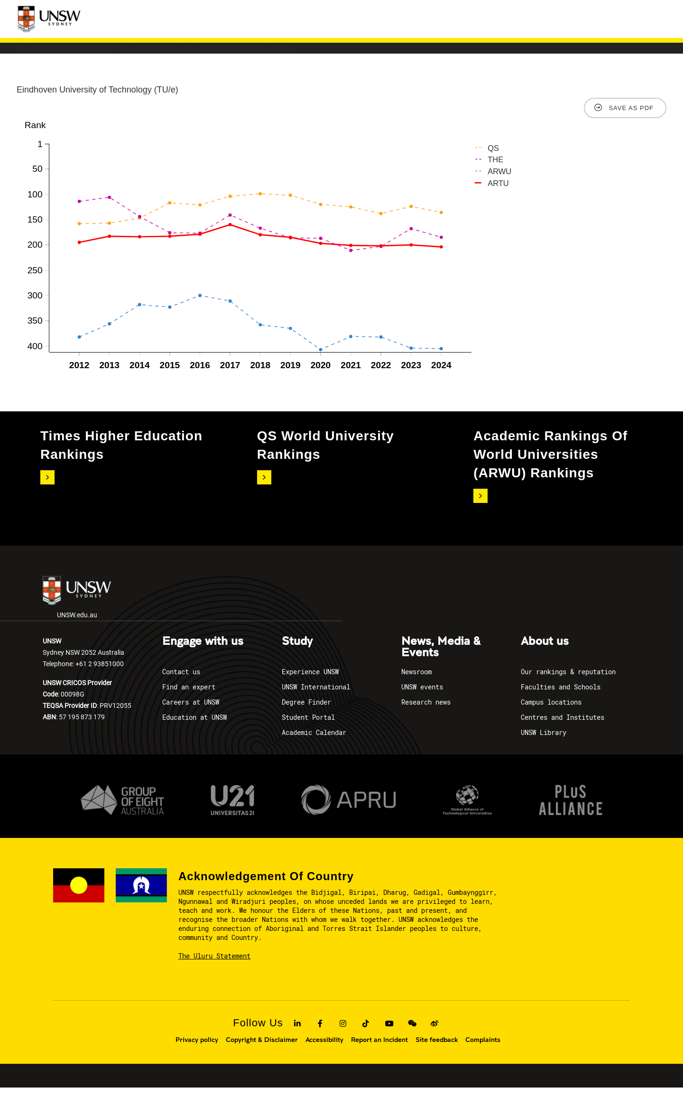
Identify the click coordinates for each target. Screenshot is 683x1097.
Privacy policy (196, 1049)
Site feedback (436, 1049)
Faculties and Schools (560, 696)
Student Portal (308, 726)
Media (373, 52)
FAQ (503, 52)
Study (297, 651)
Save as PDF (631, 117)
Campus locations (551, 711)
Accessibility (324, 1049)
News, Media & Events (440, 657)
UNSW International (316, 696)
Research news (426, 711)
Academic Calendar (314, 741)
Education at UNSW (194, 726)
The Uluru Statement (214, 965)
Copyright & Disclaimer (262, 1049)
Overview (113, 52)
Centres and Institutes (562, 726)
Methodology (440, 52)
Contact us (181, 681)
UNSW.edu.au (77, 607)
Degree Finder (306, 711)
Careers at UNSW (190, 711)
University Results (198, 52)
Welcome (48, 52)
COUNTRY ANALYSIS (299, 52)
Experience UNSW (310, 681)
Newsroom (416, 681)
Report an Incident (379, 1049)
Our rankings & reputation (568, 681)
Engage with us (202, 651)
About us (545, 651)
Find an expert (188, 696)
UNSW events (422, 696)
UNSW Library (543, 741)
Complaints (482, 1049)
